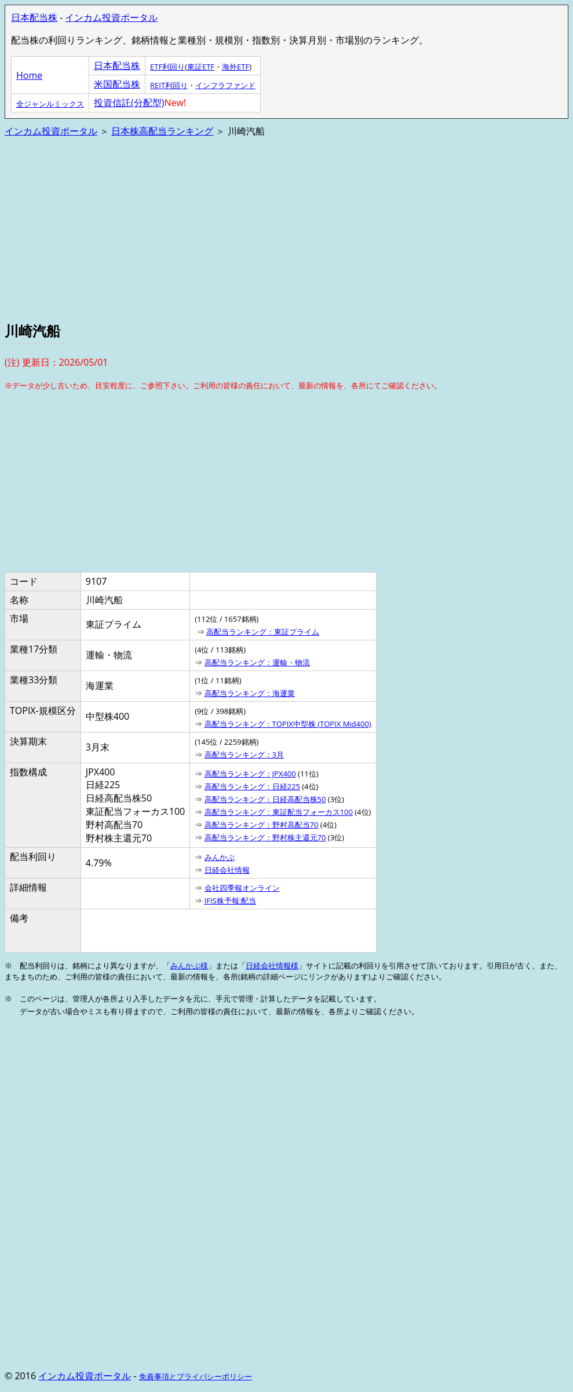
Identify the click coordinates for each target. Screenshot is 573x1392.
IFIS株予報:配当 (231, 900)
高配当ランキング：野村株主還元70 (265, 837)
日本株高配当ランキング (162, 131)
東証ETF (200, 66)
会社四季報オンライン (242, 888)
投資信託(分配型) (129, 102)
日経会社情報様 (272, 965)
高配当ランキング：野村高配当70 (262, 824)
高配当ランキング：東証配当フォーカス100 (279, 812)
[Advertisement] (286, 228)
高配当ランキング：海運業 (250, 693)
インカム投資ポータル (111, 17)
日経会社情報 (227, 870)
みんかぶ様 (189, 965)
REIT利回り (169, 85)
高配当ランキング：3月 (244, 754)
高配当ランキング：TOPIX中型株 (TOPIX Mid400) (288, 724)
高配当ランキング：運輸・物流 (257, 662)
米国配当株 (117, 84)
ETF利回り (167, 66)
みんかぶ (220, 857)
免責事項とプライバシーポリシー (195, 1376)
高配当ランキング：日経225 (252, 786)
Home (29, 75)
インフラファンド (225, 85)
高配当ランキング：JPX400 (250, 773)
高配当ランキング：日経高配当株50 (265, 799)
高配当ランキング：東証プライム (262, 631)
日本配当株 (34, 17)
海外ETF (235, 66)
